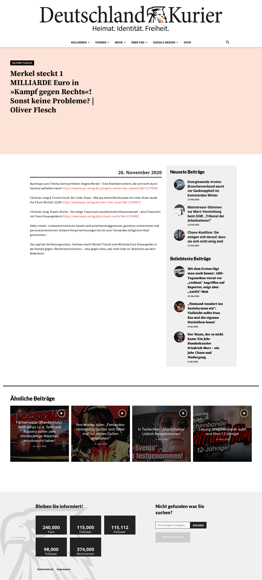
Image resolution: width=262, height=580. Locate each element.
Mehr (120, 42)
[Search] (198, 522)
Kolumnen (80, 42)
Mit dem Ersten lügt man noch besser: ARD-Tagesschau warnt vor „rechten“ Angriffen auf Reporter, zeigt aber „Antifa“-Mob (206, 280)
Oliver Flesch (22, 62)
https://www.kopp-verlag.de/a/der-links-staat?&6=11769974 (101, 202)
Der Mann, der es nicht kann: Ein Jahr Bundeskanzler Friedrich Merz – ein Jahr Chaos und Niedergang (205, 343)
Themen (102, 42)
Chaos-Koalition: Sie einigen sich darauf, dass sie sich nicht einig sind (206, 236)
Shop (187, 42)
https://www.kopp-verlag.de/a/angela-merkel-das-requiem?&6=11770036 (110, 188)
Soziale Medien (165, 42)
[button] (227, 43)
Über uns (139, 42)
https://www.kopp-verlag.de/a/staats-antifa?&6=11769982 (101, 216)
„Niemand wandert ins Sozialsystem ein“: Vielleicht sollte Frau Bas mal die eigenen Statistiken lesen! (205, 312)
